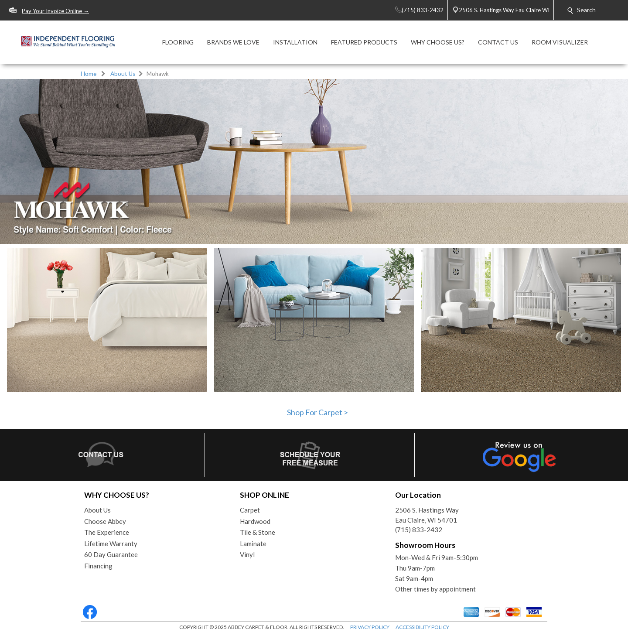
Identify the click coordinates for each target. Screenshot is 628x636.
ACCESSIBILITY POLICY (422, 627)
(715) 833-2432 (418, 529)
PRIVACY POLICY (369, 627)
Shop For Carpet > (317, 412)
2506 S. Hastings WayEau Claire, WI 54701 (427, 515)
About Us (122, 73)
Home (88, 73)
